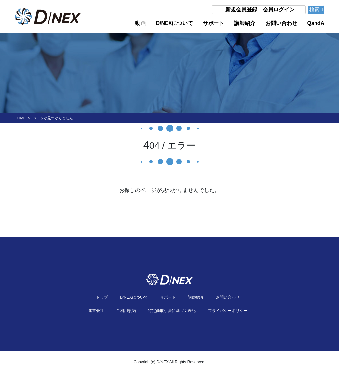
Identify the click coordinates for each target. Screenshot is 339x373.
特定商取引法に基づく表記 (172, 310)
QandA (315, 23)
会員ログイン (279, 9)
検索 (316, 9)
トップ (102, 297)
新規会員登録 (241, 9)
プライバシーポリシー (228, 310)
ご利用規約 (126, 310)
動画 (140, 23)
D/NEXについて (174, 23)
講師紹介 (244, 23)
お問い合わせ (281, 23)
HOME (20, 118)
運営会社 (96, 310)
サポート (213, 23)
